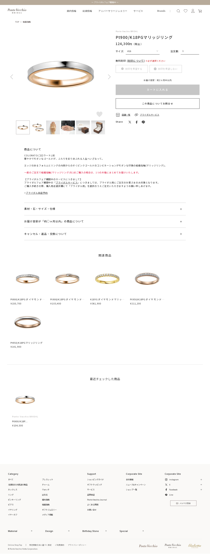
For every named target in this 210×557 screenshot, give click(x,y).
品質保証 (91, 494)
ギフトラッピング (94, 484)
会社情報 (129, 479)
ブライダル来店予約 (37, 192)
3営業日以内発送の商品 (17, 484)
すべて (10, 479)
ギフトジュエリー (49, 509)
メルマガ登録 (183, 503)
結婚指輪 (87, 11)
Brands (161, 10)
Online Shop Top (15, 545)
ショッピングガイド (95, 479)
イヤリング (12, 509)
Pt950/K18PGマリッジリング (26, 342)
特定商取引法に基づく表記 (40, 545)
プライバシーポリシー (77, 545)
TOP (17, 21)
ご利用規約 (59, 545)
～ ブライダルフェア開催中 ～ (105, 2)
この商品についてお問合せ (157, 103)
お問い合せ (91, 509)
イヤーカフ (12, 514)
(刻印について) (136, 60)
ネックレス (12, 489)
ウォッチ (45, 489)
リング (11, 494)
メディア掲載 (47, 514)
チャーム (45, 484)
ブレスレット (47, 479)
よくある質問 (92, 504)
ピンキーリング (14, 499)
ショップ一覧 (131, 489)
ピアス (11, 504)
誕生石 (45, 494)
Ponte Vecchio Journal (97, 499)
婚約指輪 (71, 11)
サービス (138, 11)
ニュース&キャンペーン (136, 484)
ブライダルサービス (67, 182)
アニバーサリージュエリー (112, 11)
